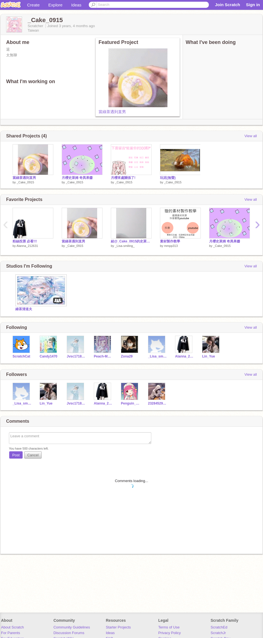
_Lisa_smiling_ (157, 356)
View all (250, 136)
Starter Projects (118, 627)
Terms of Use (169, 627)
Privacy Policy (169, 633)
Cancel (33, 455)
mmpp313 (171, 245)
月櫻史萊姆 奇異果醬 (77, 178)
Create (33, 5)
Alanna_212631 (27, 245)
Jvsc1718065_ (76, 356)
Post (16, 455)
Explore (55, 5)
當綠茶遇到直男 (112, 111)
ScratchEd (219, 627)
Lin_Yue (208, 356)
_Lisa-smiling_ (125, 245)
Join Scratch (227, 4)
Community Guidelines (71, 627)
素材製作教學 (170, 241)
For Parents (10, 633)
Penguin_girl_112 (130, 403)
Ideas (76, 5)
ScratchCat (21, 356)
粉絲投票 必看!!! (25, 241)
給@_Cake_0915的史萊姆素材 (131, 241)
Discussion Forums (68, 633)
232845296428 (157, 403)
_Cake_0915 (25, 182)
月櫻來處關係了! (123, 178)
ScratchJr (218, 633)
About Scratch (12, 627)
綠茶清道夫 (23, 309)
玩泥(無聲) (168, 178)
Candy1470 (48, 356)
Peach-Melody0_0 (103, 356)
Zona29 (127, 356)
